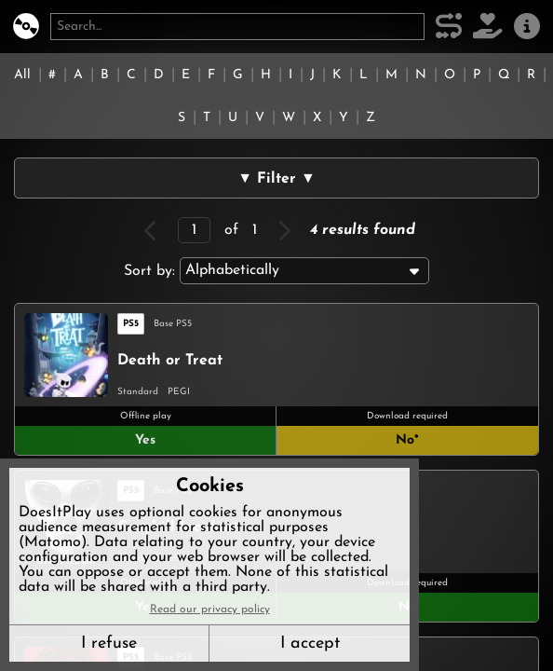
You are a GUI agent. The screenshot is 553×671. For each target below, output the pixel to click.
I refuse (109, 643)
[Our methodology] (448, 26)
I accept (310, 643)
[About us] (527, 26)
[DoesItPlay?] (26, 26)
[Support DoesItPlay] (487, 26)
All (22, 75)
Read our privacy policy (210, 609)
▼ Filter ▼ (276, 178)
